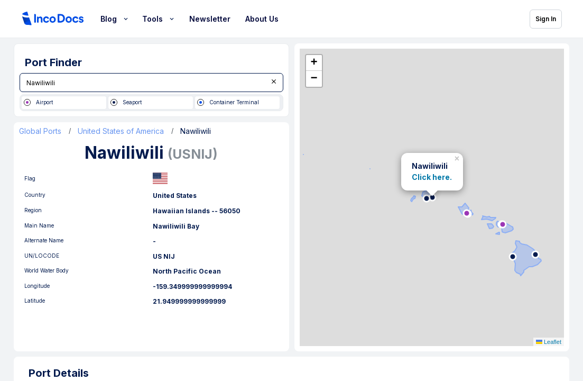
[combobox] (151, 82)
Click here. (432, 177)
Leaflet (548, 342)
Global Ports (40, 131)
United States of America (121, 131)
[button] (458, 157)
